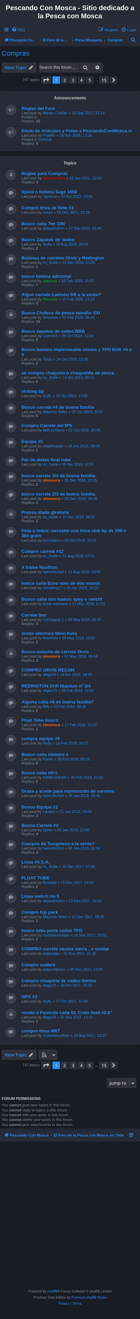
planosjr (50, 281)
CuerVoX (50, 336)
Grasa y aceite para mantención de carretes (67, 791)
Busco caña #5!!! (39, 772)
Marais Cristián (55, 113)
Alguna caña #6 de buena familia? (57, 701)
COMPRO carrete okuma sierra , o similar (65, 948)
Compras (15, 53)
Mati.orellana (53, 430)
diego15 (49, 675)
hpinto (48, 830)
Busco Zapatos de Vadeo (48, 239)
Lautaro (49, 812)
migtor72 (50, 690)
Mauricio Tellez (55, 412)
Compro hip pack (39, 912)
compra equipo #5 (40, 738)
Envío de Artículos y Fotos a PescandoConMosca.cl (76, 130)
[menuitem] (18, 30)
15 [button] (104, 80)
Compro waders (38, 964)
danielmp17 (52, 588)
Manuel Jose (54, 178)
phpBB (52, 1291)
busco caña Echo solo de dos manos (60, 583)
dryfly (47, 244)
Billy (46, 706)
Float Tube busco (39, 720)
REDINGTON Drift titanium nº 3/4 (56, 685)
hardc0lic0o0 (53, 572)
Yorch (47, 359)
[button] (46, 80)
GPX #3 (29, 996)
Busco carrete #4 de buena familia (57, 407)
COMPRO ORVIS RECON (47, 670)
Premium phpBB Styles (89, 1297)
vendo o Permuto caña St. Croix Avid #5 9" (66, 1012)
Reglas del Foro (38, 108)
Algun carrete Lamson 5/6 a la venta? (61, 294)
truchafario (51, 540)
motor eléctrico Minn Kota (49, 633)
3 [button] (73, 80)
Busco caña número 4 (44, 754)
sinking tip (32, 391)
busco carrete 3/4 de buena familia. (58, 475)
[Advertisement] (71, 1216)
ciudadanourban (56, 935)
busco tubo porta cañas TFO (51, 930)
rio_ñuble (50, 262)
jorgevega (51, 953)
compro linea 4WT (40, 1030)
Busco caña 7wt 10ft (43, 223)
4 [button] (81, 80)
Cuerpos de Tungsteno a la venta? (57, 843)
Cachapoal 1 (53, 620)
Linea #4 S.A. (35, 862)
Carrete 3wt (33, 615)
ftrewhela (50, 317)
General (44, 139)
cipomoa (50, 196)
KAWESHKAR (54, 777)
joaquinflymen (54, 969)
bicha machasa (55, 604)
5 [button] (89, 80)
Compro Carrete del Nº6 (46, 425)
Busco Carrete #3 (39, 825)
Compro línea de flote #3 (47, 207)
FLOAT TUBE (35, 877)
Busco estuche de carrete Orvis (55, 651)
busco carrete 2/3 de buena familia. (58, 494)
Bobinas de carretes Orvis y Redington (62, 257)
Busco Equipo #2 (39, 807)
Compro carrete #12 (42, 551)
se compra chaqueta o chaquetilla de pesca (67, 372)
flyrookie (50, 882)
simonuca (51, 480)
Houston (50, 299)
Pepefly (49, 135)
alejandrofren (53, 228)
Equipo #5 (32, 441)
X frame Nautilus (39, 567)
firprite (48, 759)
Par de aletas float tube (46, 459)
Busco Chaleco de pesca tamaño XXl (60, 312)
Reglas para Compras (44, 173)
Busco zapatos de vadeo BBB (53, 331)
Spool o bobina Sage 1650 (49, 191)
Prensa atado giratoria (45, 512)
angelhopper (53, 446)
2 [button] (64, 80)
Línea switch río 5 (40, 896)
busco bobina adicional (46, 276)
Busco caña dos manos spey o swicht (61, 599)
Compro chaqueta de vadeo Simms (58, 980)
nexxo (47, 212)
